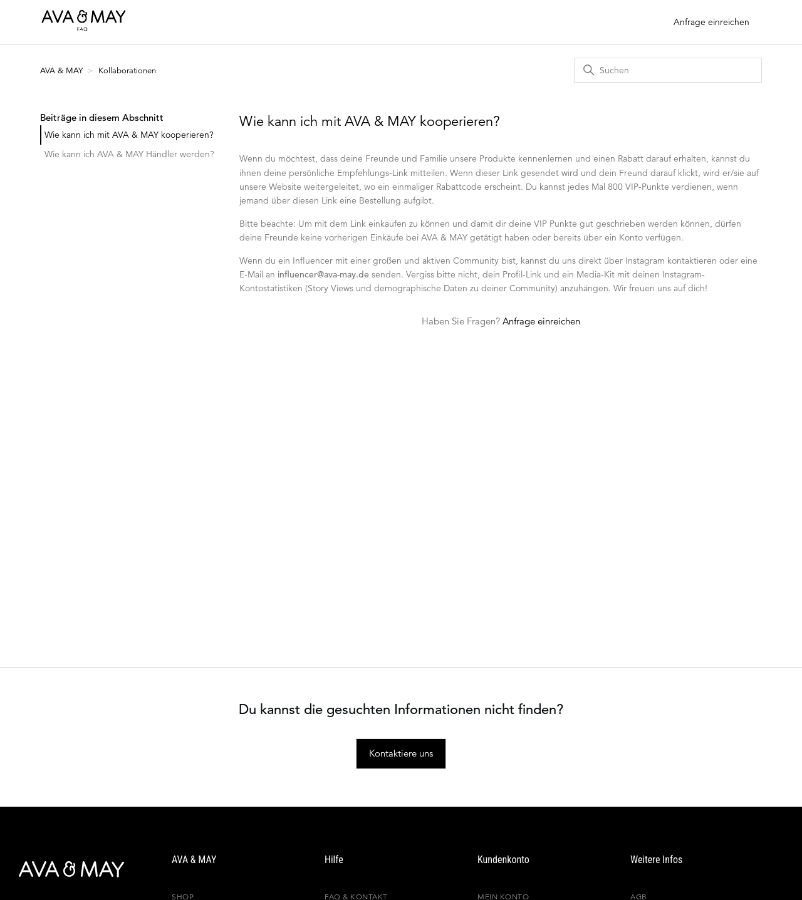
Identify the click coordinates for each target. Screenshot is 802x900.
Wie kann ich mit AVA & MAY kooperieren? (129, 134)
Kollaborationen (127, 70)
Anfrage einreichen (711, 22)
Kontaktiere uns (401, 753)
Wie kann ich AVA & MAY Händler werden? (129, 154)
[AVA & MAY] (59, 869)
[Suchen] (668, 70)
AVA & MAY (62, 70)
